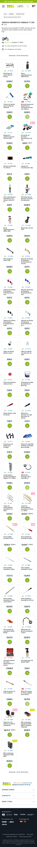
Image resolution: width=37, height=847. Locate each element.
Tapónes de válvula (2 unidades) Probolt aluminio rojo (9, 292)
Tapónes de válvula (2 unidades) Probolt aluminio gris (27, 323)
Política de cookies (11, 836)
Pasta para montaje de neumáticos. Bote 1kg (27, 384)
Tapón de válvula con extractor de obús (26, 353)
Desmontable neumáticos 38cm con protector (9, 600)
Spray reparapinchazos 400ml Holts (26, 75)
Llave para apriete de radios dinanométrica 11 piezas (9, 663)
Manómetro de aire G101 (27, 228)
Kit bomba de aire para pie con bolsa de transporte (27, 198)
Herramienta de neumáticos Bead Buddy (8, 631)
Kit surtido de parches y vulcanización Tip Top (26, 137)
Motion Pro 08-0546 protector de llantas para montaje (27, 445)
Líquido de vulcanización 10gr (27, 166)
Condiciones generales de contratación (14, 834)
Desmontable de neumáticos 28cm (26, 537)
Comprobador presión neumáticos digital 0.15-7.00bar (9, 476)
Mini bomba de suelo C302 (8, 259)
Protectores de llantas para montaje (8, 445)
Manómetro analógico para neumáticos (26, 476)
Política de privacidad (25, 836)
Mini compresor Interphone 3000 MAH (8, 754)
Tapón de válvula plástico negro (8, 352)
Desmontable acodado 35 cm (8, 537)
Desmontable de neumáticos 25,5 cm (27, 599)
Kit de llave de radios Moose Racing (7, 75)
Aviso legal (30, 834)
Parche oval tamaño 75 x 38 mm (9, 166)
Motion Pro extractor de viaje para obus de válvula (26, 415)
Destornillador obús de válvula (9, 414)
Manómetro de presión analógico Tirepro (27, 631)
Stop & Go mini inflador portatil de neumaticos (9, 723)
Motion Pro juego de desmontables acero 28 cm (26, 693)
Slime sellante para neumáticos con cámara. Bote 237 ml (9, 199)
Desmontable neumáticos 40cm (9, 568)
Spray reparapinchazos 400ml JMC (8, 229)
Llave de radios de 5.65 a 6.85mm (9, 692)
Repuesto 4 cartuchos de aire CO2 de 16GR (9, 136)
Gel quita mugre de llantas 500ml (27, 661)
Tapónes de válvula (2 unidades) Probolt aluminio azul (27, 292)
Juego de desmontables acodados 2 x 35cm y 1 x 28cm (27, 508)
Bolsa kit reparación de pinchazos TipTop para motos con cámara (27, 107)
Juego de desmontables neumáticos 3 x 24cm (8, 508)
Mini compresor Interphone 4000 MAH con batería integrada (26, 724)
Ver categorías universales (13, 49)
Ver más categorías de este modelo (16, 46)
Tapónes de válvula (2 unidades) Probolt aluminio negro (9, 323)
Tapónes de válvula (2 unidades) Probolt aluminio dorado (27, 261)
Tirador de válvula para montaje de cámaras (9, 106)
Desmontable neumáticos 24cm (26, 568)
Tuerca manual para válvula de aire (9, 383)
